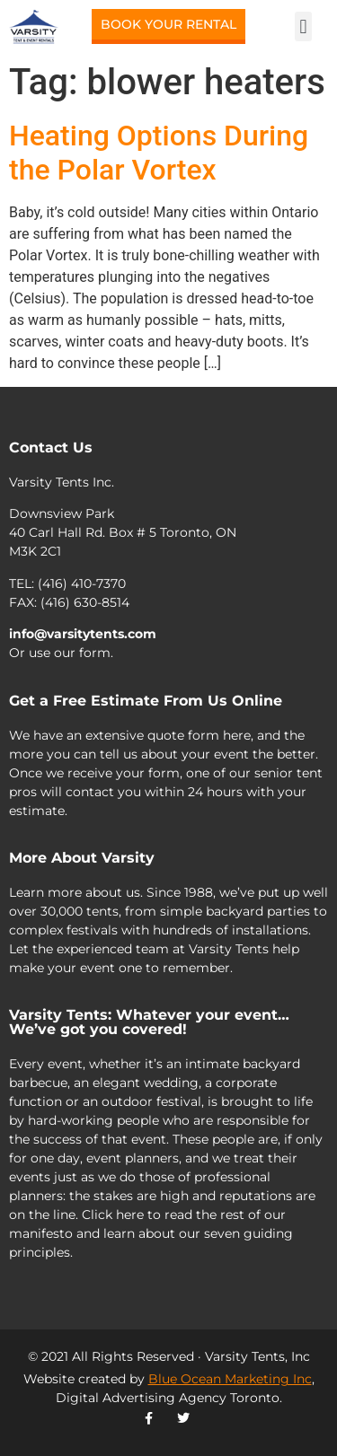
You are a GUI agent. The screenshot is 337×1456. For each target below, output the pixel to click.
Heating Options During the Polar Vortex (158, 152)
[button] (303, 26)
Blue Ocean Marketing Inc (230, 1379)
